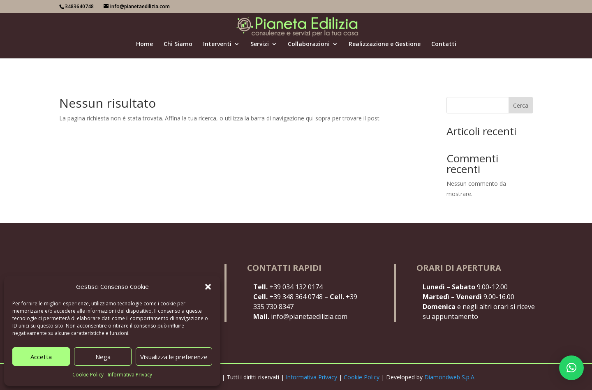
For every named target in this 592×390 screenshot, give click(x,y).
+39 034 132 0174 (288, 286)
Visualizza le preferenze (174, 357)
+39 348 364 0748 (288, 296)
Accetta (41, 357)
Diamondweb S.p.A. (450, 377)
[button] (208, 287)
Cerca (520, 105)
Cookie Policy (88, 374)
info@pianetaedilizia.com (300, 316)
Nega (103, 357)
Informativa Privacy (130, 374)
